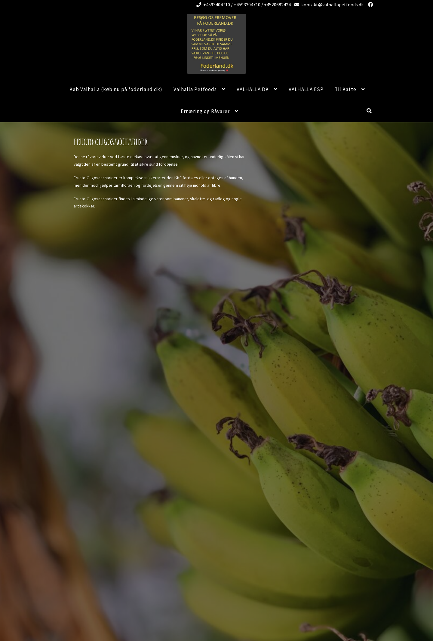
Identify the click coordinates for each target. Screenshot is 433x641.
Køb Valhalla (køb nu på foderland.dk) (115, 89)
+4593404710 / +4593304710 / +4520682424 (242, 5)
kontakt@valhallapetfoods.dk (328, 5)
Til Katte (345, 89)
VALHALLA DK (253, 89)
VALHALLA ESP (306, 89)
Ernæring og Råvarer (205, 111)
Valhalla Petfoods (195, 89)
